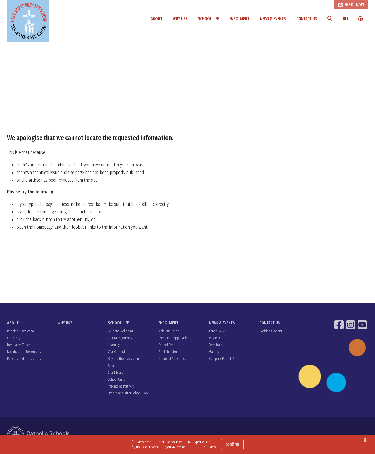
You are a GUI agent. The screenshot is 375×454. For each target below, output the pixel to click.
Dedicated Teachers (21, 345)
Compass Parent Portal (224, 359)
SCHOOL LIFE (208, 18)
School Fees (166, 345)
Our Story (13, 338)
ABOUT (156, 18)
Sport (111, 366)
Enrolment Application (173, 338)
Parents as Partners (121, 386)
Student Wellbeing (120, 331)
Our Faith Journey (120, 338)
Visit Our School (169, 331)
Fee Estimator (167, 352)
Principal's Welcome (21, 331)
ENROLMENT (239, 18)
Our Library (115, 373)
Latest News (217, 331)
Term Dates (216, 345)
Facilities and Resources (24, 352)
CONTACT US (306, 18)
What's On (216, 338)
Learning (114, 345)
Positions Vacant (270, 331)
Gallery (214, 352)
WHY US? (180, 18)
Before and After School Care (128, 393)
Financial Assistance (172, 359)
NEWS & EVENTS (273, 18)
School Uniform (118, 379)
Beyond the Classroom (123, 359)
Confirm (232, 444)
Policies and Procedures (24, 359)
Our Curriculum (118, 352)
